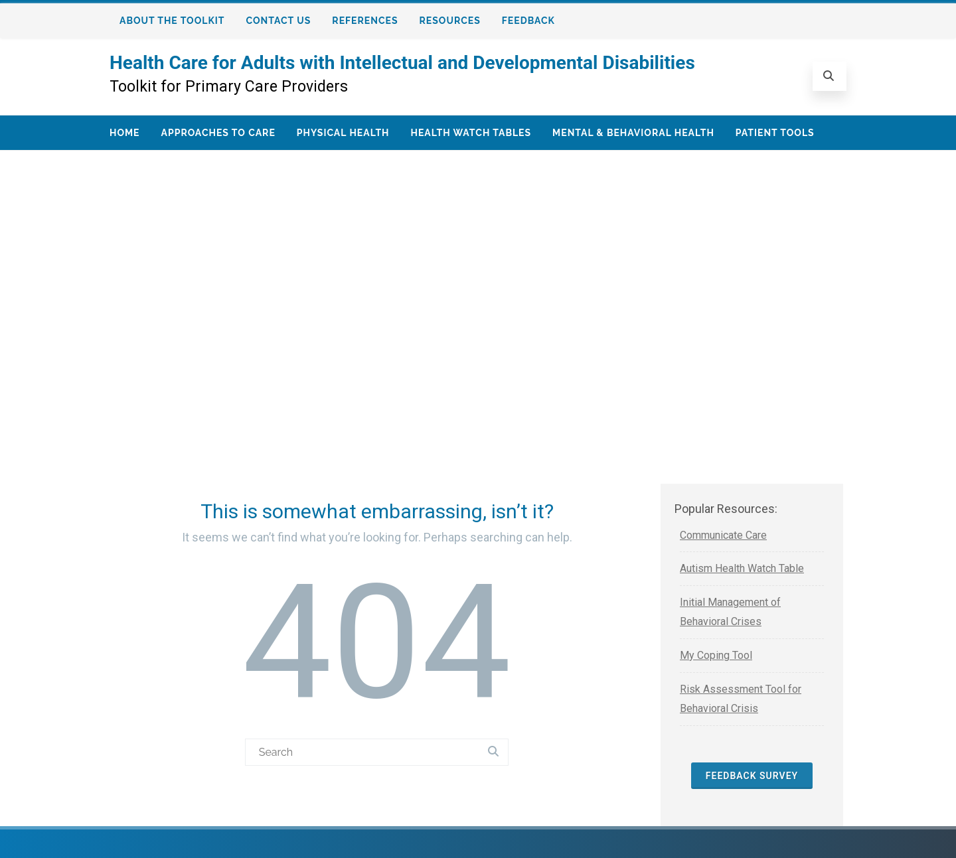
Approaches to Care (218, 132)
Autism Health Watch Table (742, 568)
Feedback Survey (752, 775)
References (365, 20)
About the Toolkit (172, 20)
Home (125, 132)
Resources (450, 20)
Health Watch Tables (470, 132)
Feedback (528, 20)
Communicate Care (723, 535)
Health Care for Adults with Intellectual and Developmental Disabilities (402, 63)
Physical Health (343, 132)
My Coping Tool (716, 655)
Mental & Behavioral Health (633, 132)
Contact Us (278, 20)
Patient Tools (775, 132)
